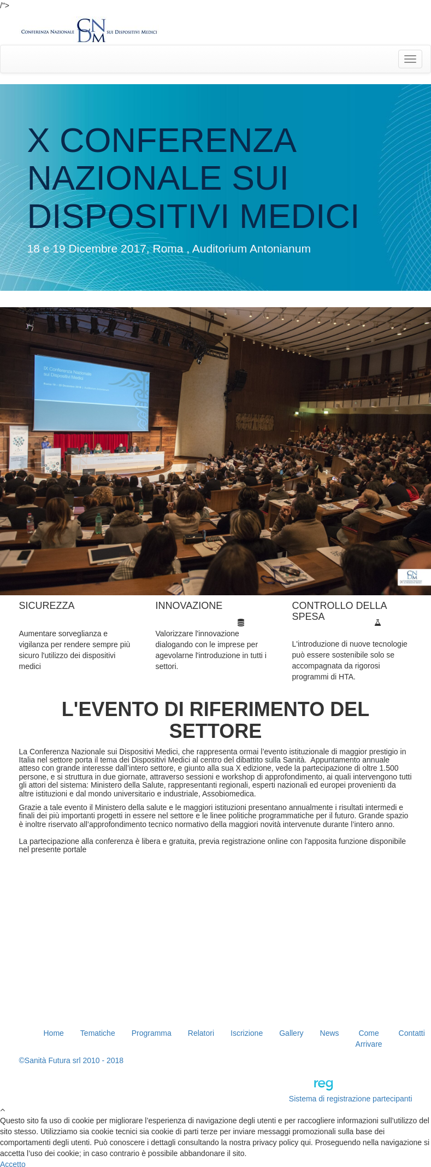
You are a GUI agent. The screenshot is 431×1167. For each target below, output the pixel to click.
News (329, 1033)
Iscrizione (247, 1033)
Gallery (291, 1033)
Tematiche (97, 1033)
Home (54, 1033)
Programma (152, 1033)
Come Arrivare (369, 1038)
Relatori (201, 1033)
